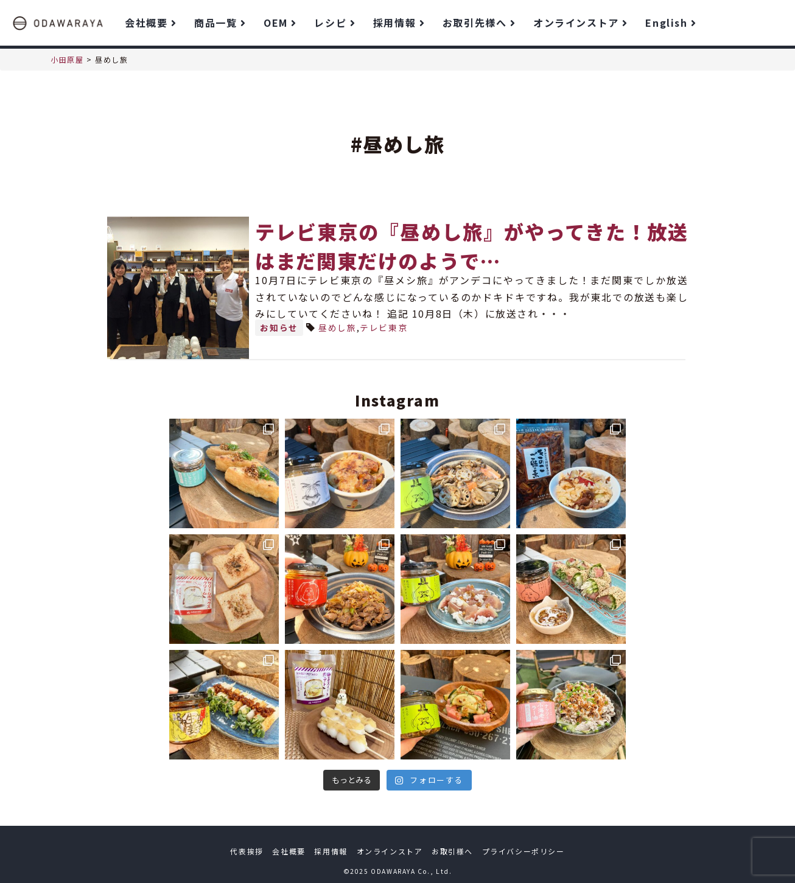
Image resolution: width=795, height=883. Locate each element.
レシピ (334, 22)
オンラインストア (580, 22)
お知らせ (279, 327)
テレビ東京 (383, 327)
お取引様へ (452, 851)
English (670, 22)
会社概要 (150, 22)
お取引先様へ (479, 22)
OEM (280, 22)
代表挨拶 (246, 851)
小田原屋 (67, 59)
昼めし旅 (337, 327)
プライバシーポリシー (523, 851)
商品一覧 (219, 22)
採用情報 (398, 22)
